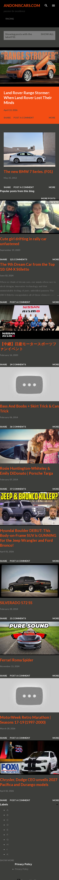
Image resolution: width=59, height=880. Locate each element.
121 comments (18, 259)
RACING (10, 19)
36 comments (18, 426)
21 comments (18, 618)
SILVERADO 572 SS (16, 602)
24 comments (18, 364)
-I (7, 849)
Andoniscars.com (22, 5)
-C (7, 820)
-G (7, 839)
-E (7, 830)
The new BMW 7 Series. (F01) (28, 171)
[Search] (46, 5)
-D (7, 825)
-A (7, 810)
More (52, 117)
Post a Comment (24, 117)
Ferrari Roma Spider (16, 660)
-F (7, 834)
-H (7, 844)
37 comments (18, 489)
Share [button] (7, 117)
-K (7, 854)
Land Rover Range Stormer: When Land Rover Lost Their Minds (28, 97)
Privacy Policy (21, 869)
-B (7, 815)
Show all (47, 34)
